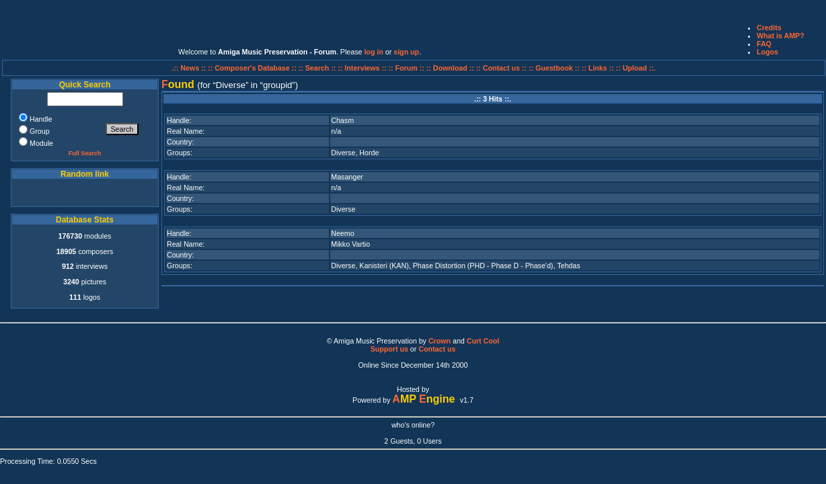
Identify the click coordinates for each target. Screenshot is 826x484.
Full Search (85, 153)
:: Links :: (598, 68)
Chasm (342, 120)
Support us (389, 349)
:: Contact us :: (501, 68)
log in (373, 52)
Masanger (347, 177)
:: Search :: (318, 68)
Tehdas (568, 265)
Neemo (342, 233)
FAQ (764, 44)
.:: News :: (190, 68)
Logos (767, 52)
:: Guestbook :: (554, 68)
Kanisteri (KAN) (383, 265)
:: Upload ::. (636, 68)
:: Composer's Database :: (253, 68)
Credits (769, 28)
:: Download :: (451, 68)
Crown (439, 341)
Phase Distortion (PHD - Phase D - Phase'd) (483, 265)
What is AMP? (780, 36)
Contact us (436, 349)
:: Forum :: (407, 68)
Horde (369, 153)
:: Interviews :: (363, 68)
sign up (406, 52)
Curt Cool (483, 341)
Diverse (343, 153)
